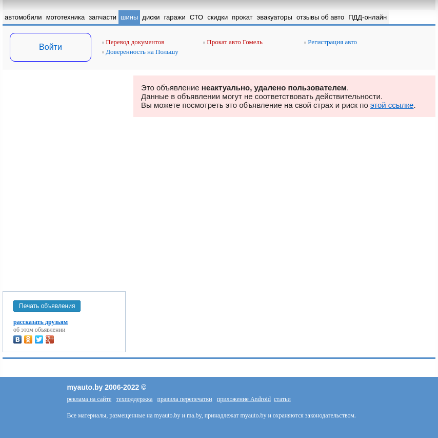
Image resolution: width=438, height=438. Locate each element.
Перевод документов (133, 42)
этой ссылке (392, 105)
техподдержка (134, 399)
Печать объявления (47, 306)
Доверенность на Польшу (140, 51)
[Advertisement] (64, 178)
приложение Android (244, 399)
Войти (50, 47)
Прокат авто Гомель (233, 42)
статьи (282, 399)
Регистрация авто (330, 42)
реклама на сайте (89, 399)
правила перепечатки (184, 399)
